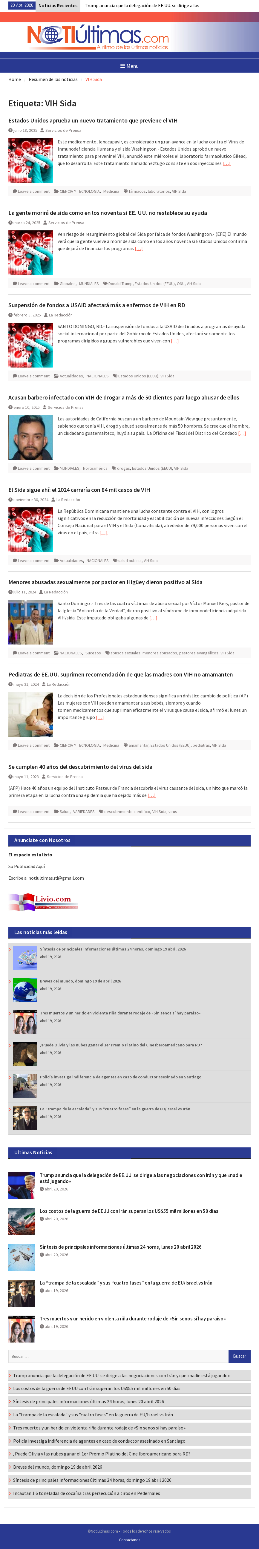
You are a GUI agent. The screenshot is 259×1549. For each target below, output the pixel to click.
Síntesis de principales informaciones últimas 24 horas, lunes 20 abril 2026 (121, 1247)
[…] (227, 163)
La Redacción (61, 315)
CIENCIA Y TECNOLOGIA (80, 191)
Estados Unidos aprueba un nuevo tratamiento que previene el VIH (93, 120)
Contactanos (129, 1539)
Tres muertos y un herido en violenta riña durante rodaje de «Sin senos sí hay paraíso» (120, 1013)
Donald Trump (120, 283)
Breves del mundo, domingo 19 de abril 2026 (80, 981)
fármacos (137, 191)
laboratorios (159, 191)
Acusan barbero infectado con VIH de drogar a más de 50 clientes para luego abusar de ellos (123, 397)
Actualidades (71, 376)
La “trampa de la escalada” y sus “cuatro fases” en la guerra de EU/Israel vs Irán (115, 1109)
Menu (129, 65)
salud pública (130, 560)
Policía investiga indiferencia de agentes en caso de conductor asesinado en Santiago (120, 1077)
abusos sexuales (125, 653)
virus (172, 811)
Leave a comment (34, 191)
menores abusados (159, 653)
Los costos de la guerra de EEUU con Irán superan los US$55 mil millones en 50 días (129, 1211)
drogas (123, 468)
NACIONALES (98, 376)
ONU (181, 283)
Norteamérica (95, 468)
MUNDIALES (89, 283)
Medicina (111, 191)
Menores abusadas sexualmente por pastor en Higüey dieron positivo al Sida (105, 582)
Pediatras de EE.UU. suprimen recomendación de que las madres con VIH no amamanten (120, 674)
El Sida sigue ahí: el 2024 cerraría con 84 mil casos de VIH (79, 489)
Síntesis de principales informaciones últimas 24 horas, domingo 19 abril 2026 (113, 949)
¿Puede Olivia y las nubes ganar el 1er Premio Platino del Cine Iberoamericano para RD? (121, 1045)
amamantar (138, 745)
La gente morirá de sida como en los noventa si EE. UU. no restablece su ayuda (107, 212)
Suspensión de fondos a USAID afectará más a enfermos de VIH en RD (96, 305)
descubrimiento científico (127, 811)
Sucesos (93, 653)
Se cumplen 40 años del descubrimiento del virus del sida (80, 766)
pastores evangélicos (198, 653)
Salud (65, 811)
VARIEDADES (84, 811)
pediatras (201, 745)
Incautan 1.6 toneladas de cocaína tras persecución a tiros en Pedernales (86, 1493)
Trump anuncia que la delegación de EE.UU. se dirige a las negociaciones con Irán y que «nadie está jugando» (141, 1178)
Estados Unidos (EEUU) (155, 283)
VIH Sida (179, 191)
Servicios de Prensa (63, 130)
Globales (68, 283)
